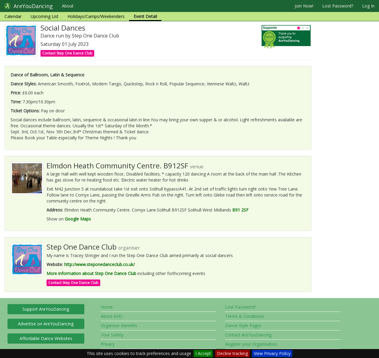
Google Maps (78, 219)
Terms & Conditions (244, 316)
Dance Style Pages (243, 325)
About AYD (111, 316)
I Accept (203, 353)
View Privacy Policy (272, 353)
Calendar (13, 16)
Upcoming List (45, 16)
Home (107, 307)
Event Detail (145, 16)
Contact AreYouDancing (248, 335)
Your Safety (112, 335)
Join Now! (304, 6)
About (68, 6)
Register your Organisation (251, 344)
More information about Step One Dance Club (91, 273)
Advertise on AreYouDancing (46, 324)
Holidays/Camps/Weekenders (96, 16)
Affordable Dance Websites (46, 338)
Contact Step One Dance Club (67, 53)
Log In (368, 6)
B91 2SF (240, 210)
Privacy (108, 344)
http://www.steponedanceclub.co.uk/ (99, 264)
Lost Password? (337, 6)
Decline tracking (232, 353)
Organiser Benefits (119, 325)
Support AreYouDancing (46, 309)
